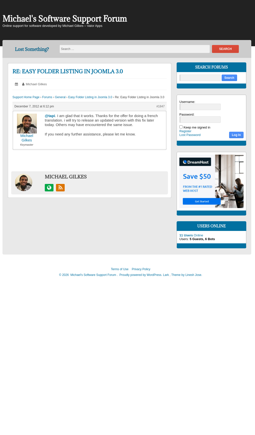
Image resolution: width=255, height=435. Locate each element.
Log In (236, 135)
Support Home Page (26, 97)
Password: (187, 114)
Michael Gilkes (36, 84)
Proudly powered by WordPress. (141, 275)
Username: (187, 102)
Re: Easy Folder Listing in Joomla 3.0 (67, 71)
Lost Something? (32, 49)
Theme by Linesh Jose (186, 275)
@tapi (50, 116)
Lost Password (190, 135)
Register (185, 131)
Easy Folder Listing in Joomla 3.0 (90, 97)
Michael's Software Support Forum (64, 19)
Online (191, 235)
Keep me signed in (197, 127)
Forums (47, 97)
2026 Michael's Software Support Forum (88, 275)
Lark (166, 275)
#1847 (160, 106)
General (60, 97)
